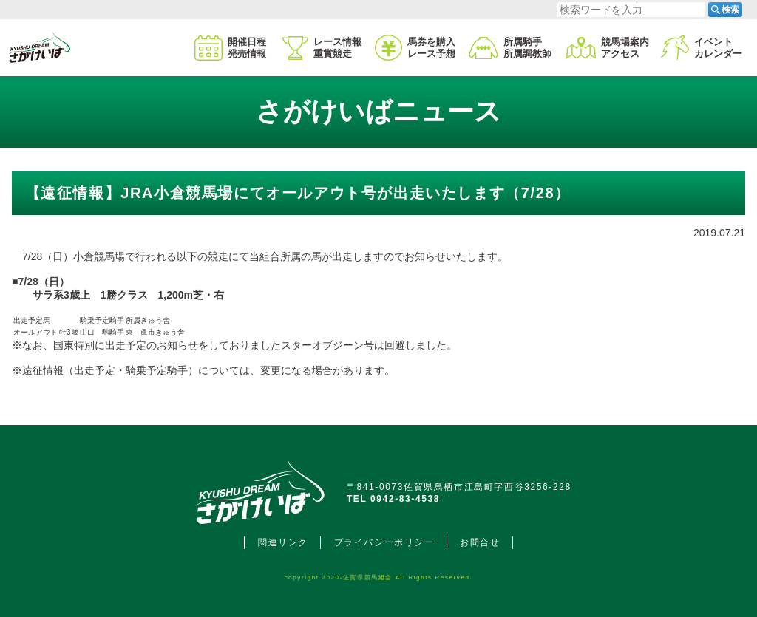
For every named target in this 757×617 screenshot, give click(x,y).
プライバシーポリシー (384, 542)
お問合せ (480, 542)
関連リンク (283, 542)
